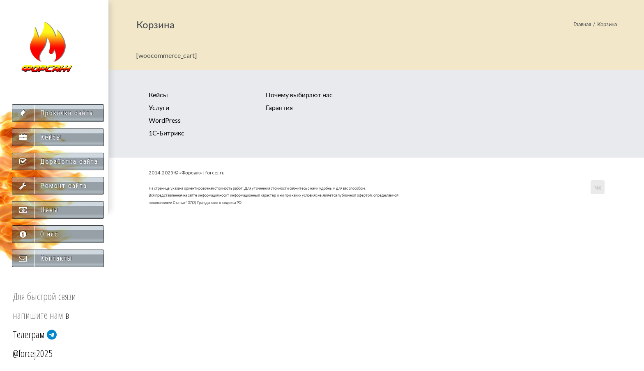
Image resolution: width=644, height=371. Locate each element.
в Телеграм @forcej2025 (41, 334)
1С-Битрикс (166, 133)
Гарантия (279, 107)
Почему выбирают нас (299, 94)
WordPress (165, 120)
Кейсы (158, 94)
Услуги (159, 107)
